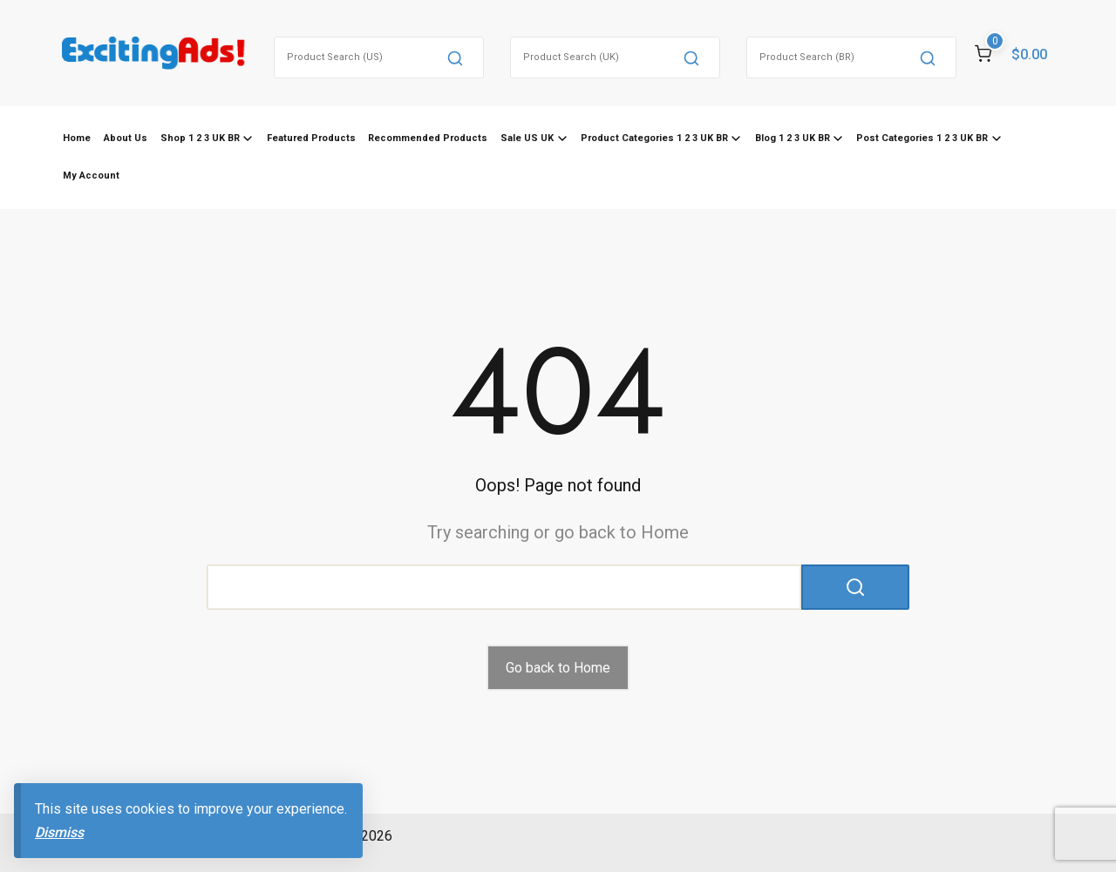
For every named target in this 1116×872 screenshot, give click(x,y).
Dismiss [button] (59, 832)
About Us (125, 138)
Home (77, 138)
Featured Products (311, 138)
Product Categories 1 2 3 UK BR (654, 138)
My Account (91, 175)
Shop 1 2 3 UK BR (200, 138)
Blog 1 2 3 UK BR (792, 138)
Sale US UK (527, 138)
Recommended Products (427, 138)
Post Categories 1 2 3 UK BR (922, 138)
